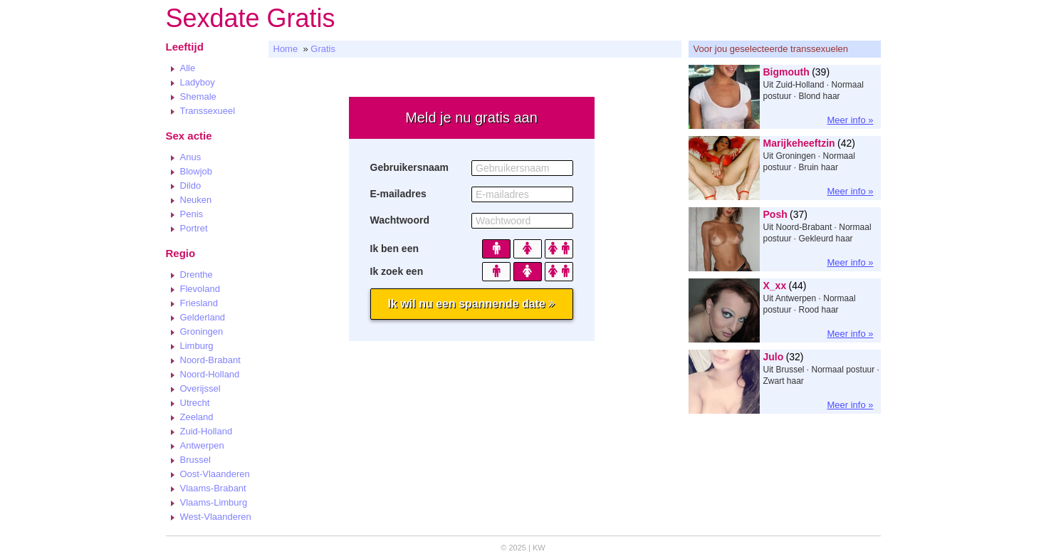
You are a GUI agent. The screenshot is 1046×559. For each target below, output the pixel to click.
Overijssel (200, 388)
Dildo (191, 185)
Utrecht (195, 402)
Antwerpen (202, 445)
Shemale (198, 96)
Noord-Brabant (210, 360)
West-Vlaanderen (215, 516)
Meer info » (850, 120)
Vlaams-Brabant (213, 488)
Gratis (322, 48)
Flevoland (200, 288)
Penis (192, 214)
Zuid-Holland (206, 431)
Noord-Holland (210, 374)
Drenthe (196, 274)
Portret (194, 228)
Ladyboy (197, 82)
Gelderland (203, 317)
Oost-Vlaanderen (215, 474)
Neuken (196, 199)
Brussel (195, 459)
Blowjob (196, 171)
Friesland (199, 303)
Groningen (202, 331)
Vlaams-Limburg (214, 502)
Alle (188, 68)
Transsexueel (208, 110)
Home (285, 48)
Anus (191, 157)
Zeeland (197, 417)
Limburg (197, 345)
